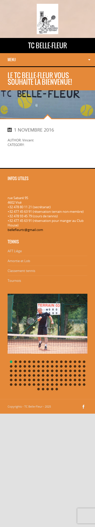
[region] (47, 340)
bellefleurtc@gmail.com (25, 229)
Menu (12, 59)
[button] (11, 362)
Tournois (14, 280)
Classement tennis (21, 270)
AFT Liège (15, 251)
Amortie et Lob (19, 261)
